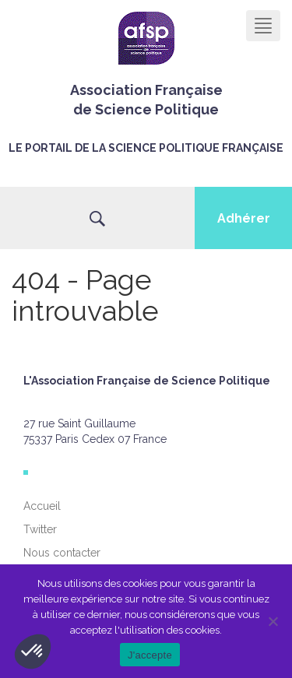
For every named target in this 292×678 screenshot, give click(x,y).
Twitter (40, 529)
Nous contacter (61, 552)
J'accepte (150, 655)
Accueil (42, 506)
